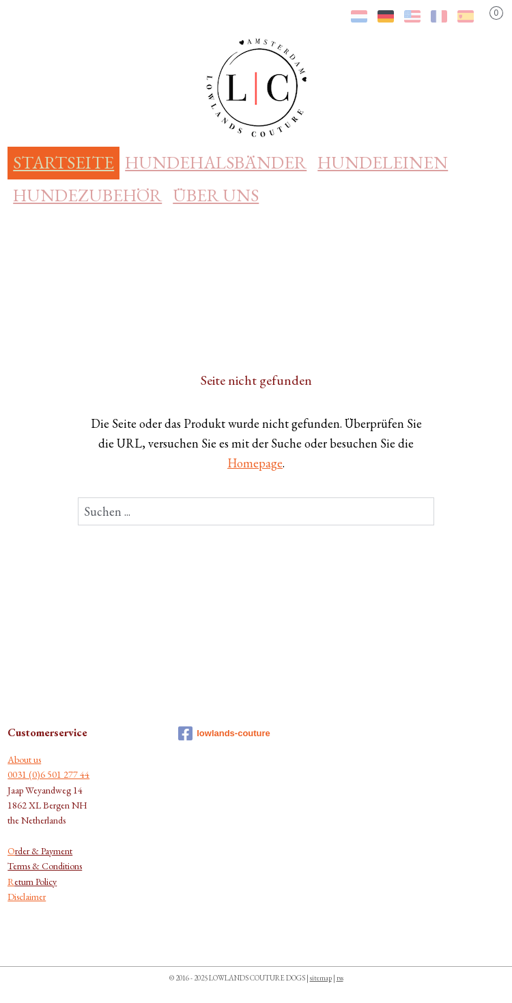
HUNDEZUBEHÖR (87, 195)
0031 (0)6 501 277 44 (48, 774)
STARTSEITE (63, 162)
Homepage (255, 463)
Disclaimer (27, 896)
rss (340, 978)
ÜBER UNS (216, 195)
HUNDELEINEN (382, 162)
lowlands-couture (224, 733)
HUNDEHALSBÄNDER (216, 162)
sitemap (321, 978)
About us (24, 759)
